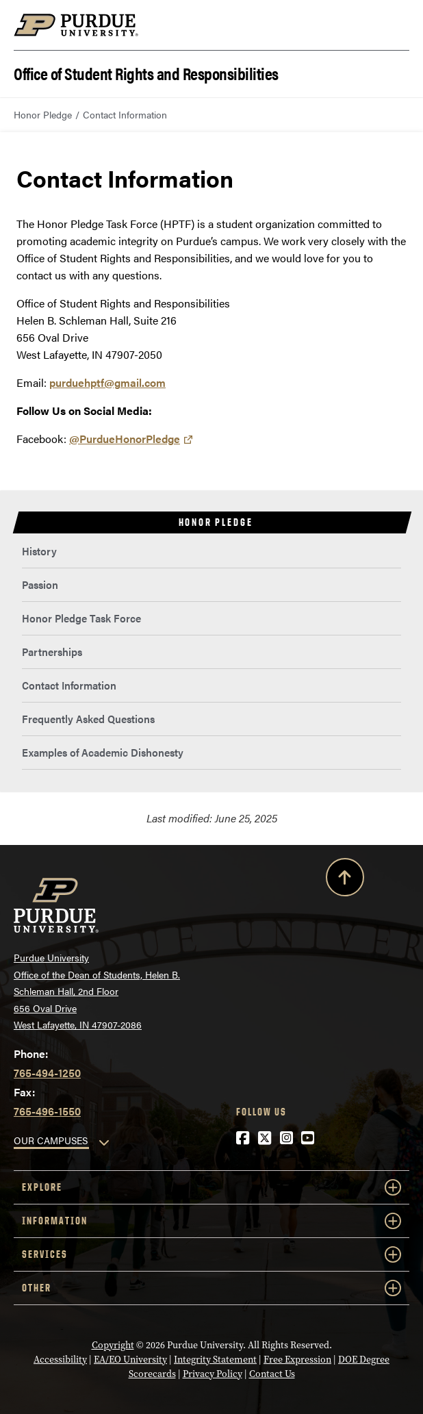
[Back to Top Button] (345, 879)
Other (211, 1288)
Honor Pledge (43, 114)
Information (211, 1221)
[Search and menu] (392, 25)
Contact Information (69, 685)
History (39, 551)
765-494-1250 (47, 1073)
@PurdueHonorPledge (124, 438)
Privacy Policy (212, 1373)
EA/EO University (130, 1359)
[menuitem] (211, 551)
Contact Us (272, 1373)
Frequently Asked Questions (88, 719)
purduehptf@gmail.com (107, 382)
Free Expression (297, 1359)
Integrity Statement (215, 1359)
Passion (40, 584)
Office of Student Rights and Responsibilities (146, 72)
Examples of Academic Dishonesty (102, 752)
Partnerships (52, 651)
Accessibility (60, 1359)
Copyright (113, 1345)
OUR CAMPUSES (51, 1140)
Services (211, 1254)
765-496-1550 (47, 1111)
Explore (211, 1187)
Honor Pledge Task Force (81, 618)
